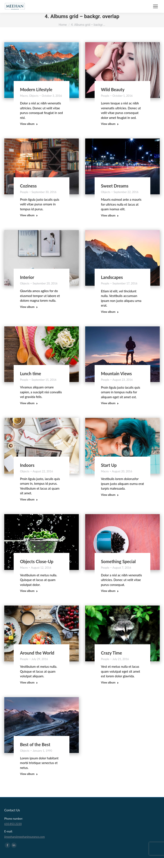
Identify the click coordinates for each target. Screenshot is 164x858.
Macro (24, 95)
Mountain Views (116, 373)
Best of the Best (35, 744)
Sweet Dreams (115, 185)
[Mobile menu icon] (155, 6)
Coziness (28, 185)
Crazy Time (111, 652)
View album (29, 123)
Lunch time (30, 373)
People (105, 95)
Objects (33, 95)
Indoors (27, 465)
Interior (27, 277)
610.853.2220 (13, 824)
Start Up (109, 465)
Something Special (118, 561)
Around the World (37, 652)
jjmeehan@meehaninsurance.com (24, 836)
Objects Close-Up (36, 561)
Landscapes (112, 277)
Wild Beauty (112, 89)
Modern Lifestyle (36, 89)
